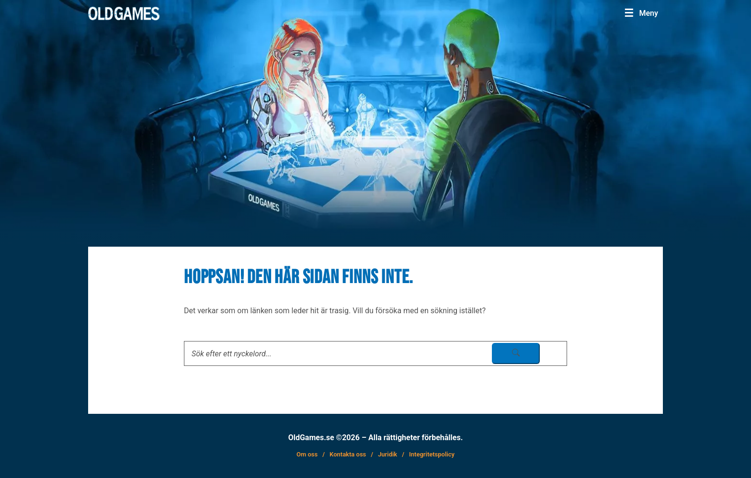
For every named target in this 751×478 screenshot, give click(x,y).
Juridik (387, 454)
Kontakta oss (348, 454)
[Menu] (641, 13)
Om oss (307, 454)
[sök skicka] (516, 353)
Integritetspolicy (432, 454)
